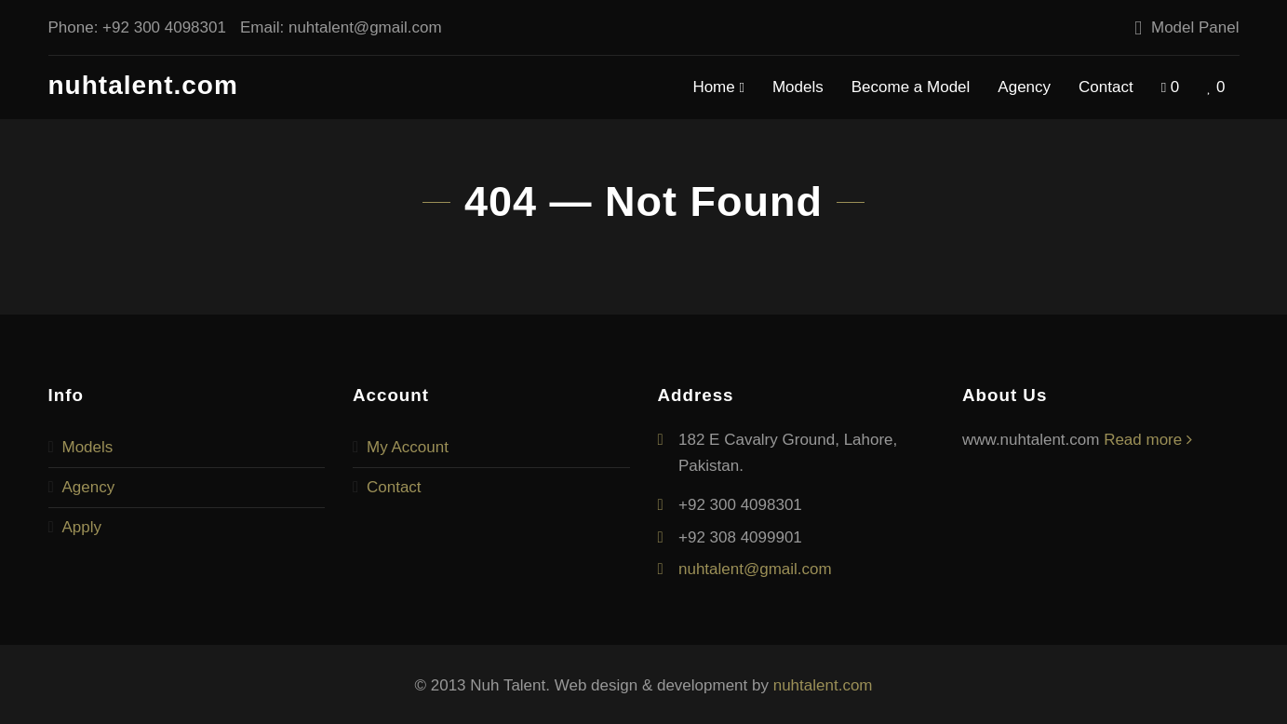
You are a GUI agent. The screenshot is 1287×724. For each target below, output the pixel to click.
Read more (1148, 440)
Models (798, 87)
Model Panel (1195, 27)
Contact (1106, 87)
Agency (1024, 87)
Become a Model (911, 87)
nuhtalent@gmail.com (365, 27)
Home (718, 88)
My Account (408, 447)
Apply (82, 527)
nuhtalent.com (143, 85)
